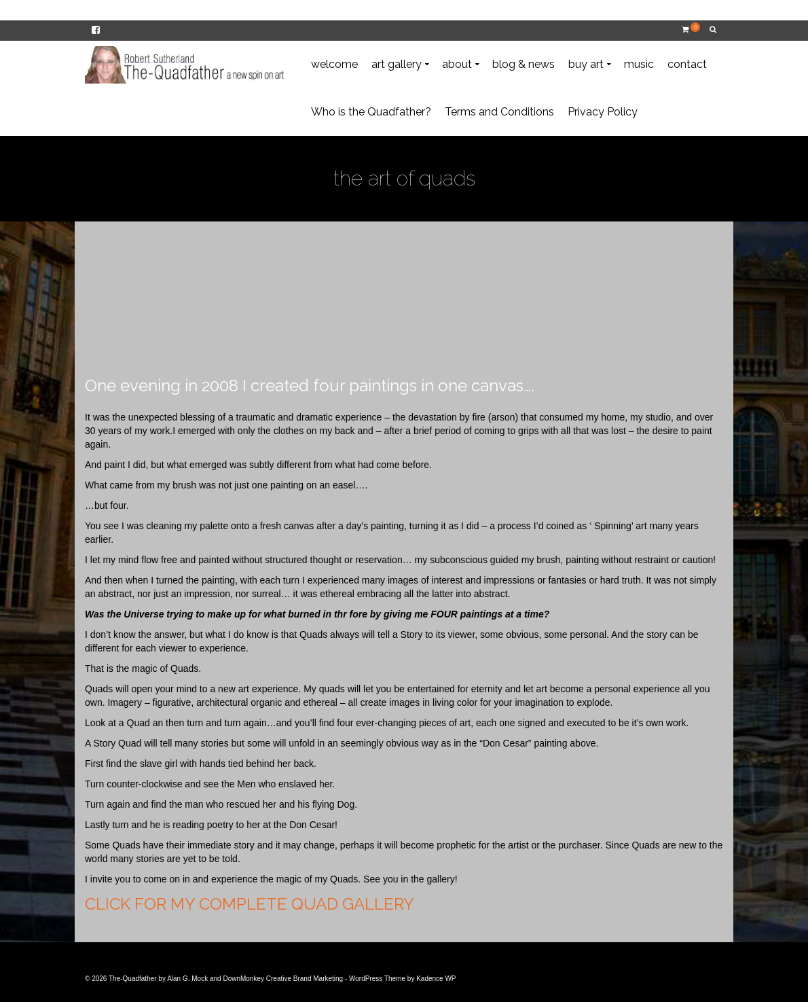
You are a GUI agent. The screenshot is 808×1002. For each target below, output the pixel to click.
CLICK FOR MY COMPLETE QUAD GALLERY (249, 904)
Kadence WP (436, 978)
